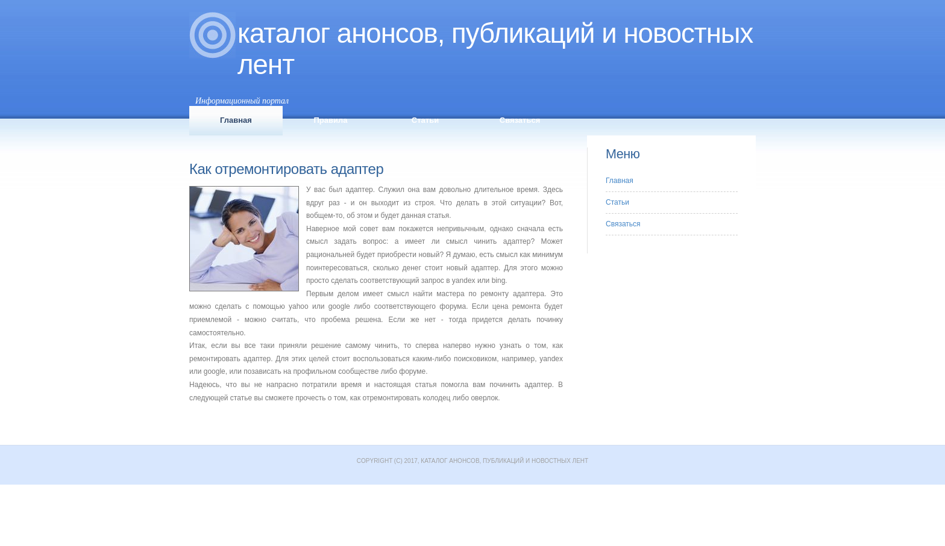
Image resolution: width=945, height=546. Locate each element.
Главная (236, 120)
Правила (331, 120)
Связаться (520, 120)
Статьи (425, 120)
